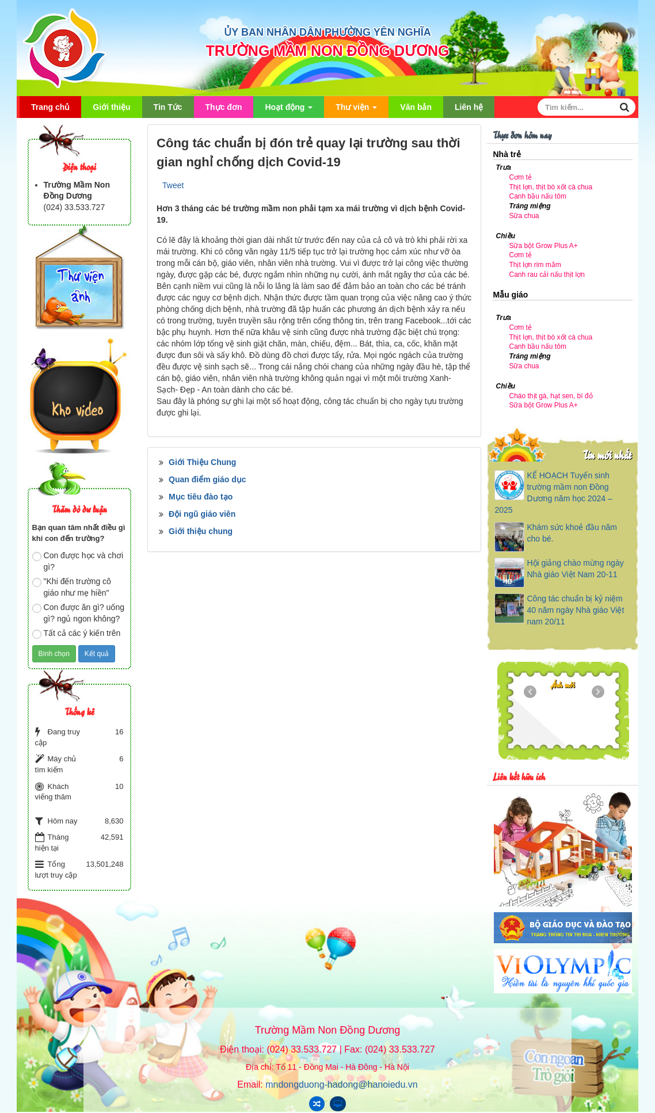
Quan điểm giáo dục (207, 479)
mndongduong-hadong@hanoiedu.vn (341, 1084)
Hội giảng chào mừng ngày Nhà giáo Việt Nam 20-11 (575, 568)
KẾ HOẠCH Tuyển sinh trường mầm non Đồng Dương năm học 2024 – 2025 (553, 492)
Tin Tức (168, 107)
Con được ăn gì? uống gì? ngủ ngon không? (78, 613)
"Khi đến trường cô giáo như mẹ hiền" (71, 587)
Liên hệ (469, 107)
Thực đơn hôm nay (522, 134)
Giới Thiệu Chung (202, 462)
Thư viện (356, 110)
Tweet (173, 185)
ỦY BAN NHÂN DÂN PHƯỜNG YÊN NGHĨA (327, 32)
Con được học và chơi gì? (78, 561)
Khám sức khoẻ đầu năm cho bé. (572, 533)
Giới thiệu (111, 107)
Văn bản (416, 107)
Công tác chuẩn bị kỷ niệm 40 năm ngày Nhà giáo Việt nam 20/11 (575, 610)
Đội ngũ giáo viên (202, 514)
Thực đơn (223, 107)
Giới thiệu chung (201, 531)
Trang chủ (50, 107)
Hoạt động (289, 110)
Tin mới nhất (606, 454)
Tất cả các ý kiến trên (76, 633)
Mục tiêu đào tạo (201, 496)
